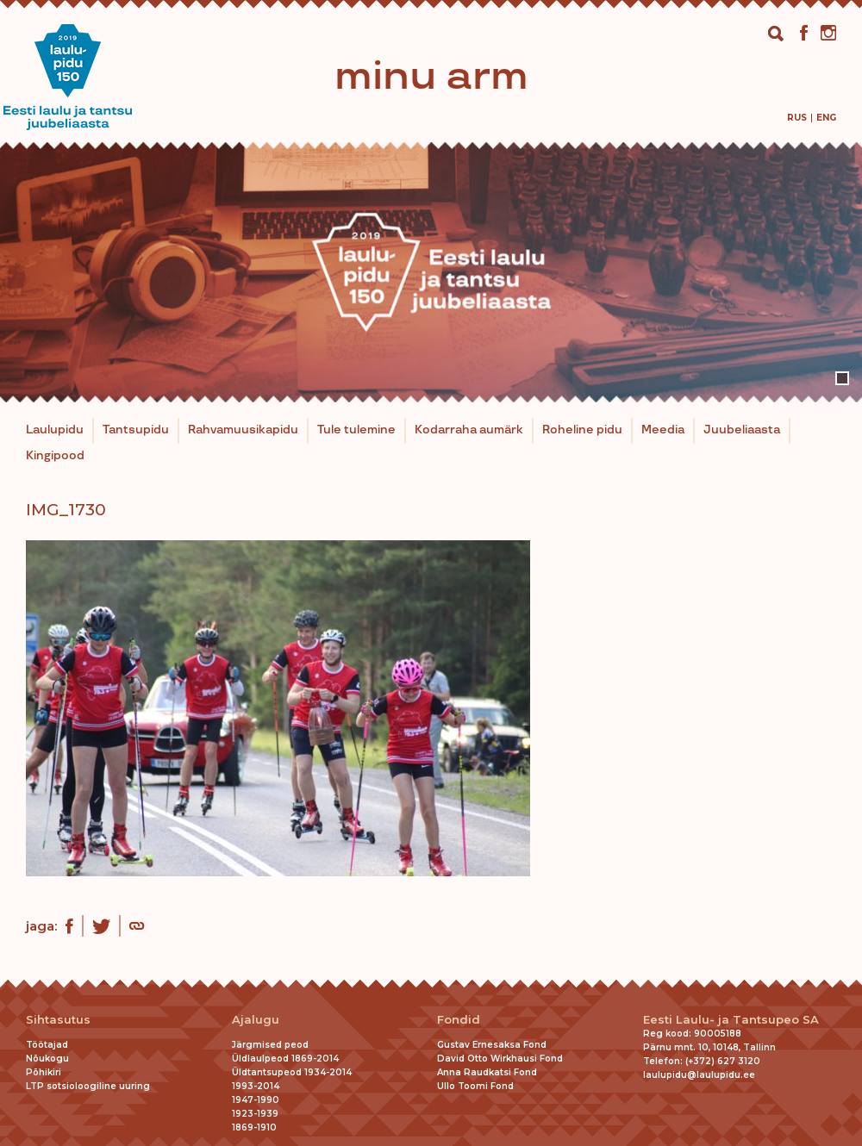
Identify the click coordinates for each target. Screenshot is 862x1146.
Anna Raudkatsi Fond (487, 1072)
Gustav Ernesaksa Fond (492, 1044)
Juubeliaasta (741, 430)
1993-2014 (255, 1086)
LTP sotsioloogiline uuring (88, 1086)
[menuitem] (797, 117)
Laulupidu (55, 430)
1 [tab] (842, 378)
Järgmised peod (270, 1044)
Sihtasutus (58, 1019)
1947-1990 (255, 1100)
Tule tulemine (356, 430)
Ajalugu (255, 1019)
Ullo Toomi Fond (475, 1086)
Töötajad (47, 1044)
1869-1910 (254, 1127)
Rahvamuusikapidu (243, 430)
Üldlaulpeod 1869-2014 (285, 1058)
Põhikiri (43, 1072)
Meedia (662, 430)
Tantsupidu (136, 430)
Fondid (458, 1019)
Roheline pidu (582, 430)
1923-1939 (255, 1113)
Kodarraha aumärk (469, 430)
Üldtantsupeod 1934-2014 (292, 1072)
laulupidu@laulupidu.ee (699, 1075)
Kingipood (55, 456)
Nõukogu (47, 1058)
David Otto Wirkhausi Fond (500, 1058)
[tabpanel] (431, 272)
